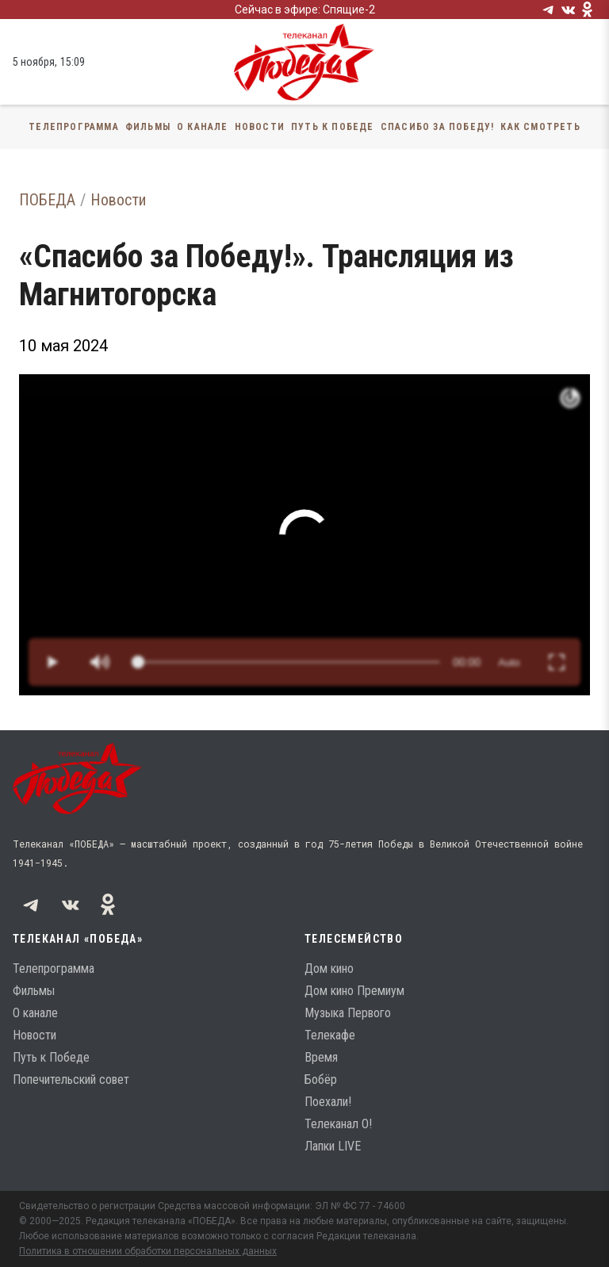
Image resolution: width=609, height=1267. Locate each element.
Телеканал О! (338, 1123)
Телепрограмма (74, 126)
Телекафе (329, 1035)
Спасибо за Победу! (438, 126)
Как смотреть (540, 126)
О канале (202, 126)
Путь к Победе (332, 126)
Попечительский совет (71, 1079)
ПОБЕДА (47, 199)
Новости (260, 126)
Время (321, 1057)
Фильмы (147, 126)
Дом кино (329, 968)
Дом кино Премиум (354, 990)
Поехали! (327, 1101)
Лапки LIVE (332, 1146)
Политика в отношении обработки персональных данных (148, 1251)
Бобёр (320, 1079)
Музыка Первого (347, 1012)
